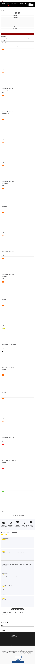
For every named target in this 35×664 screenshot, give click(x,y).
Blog (11, 640)
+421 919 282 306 (13, 635)
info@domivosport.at (14, 636)
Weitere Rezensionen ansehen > (17, 609)
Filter (18, 33)
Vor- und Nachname (4, 622)
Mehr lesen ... (4, 547)
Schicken (3, 630)
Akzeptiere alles (18, 657)
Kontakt (12, 642)
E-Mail (2, 625)
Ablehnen (18, 659)
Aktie (17, 46)
